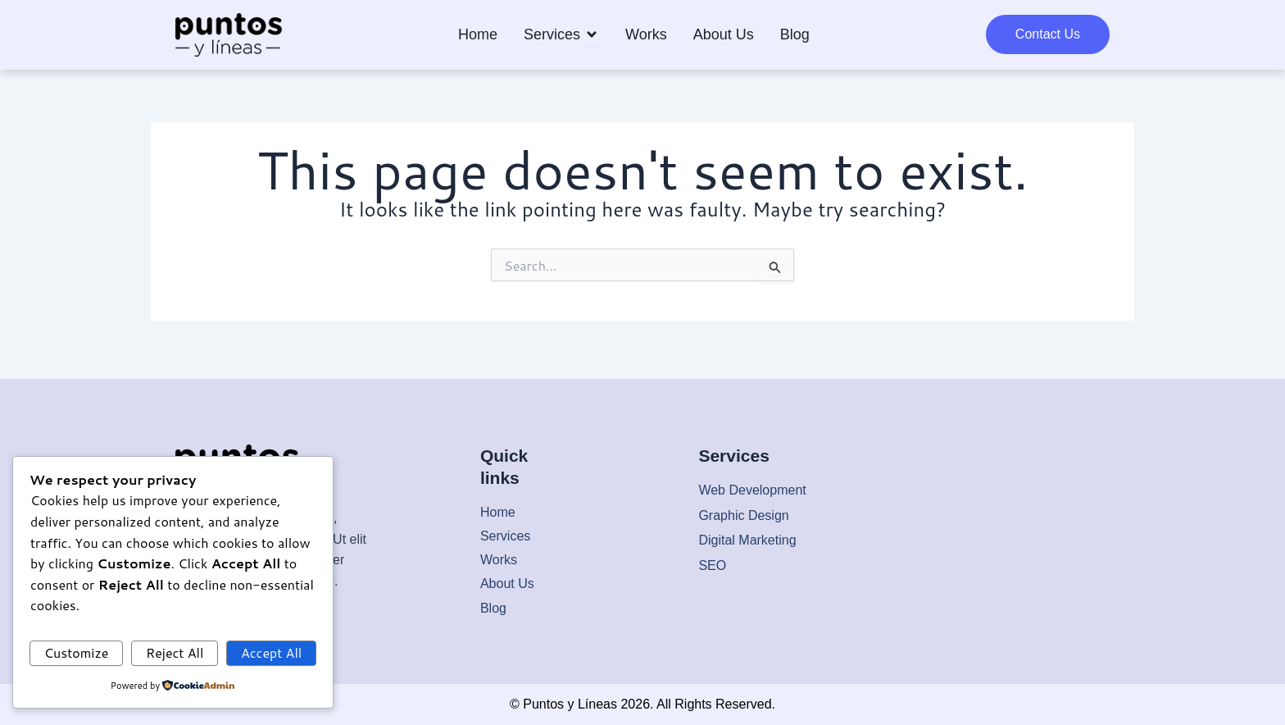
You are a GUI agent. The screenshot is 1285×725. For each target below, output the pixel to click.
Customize (76, 651)
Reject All (174, 651)
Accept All (271, 651)
